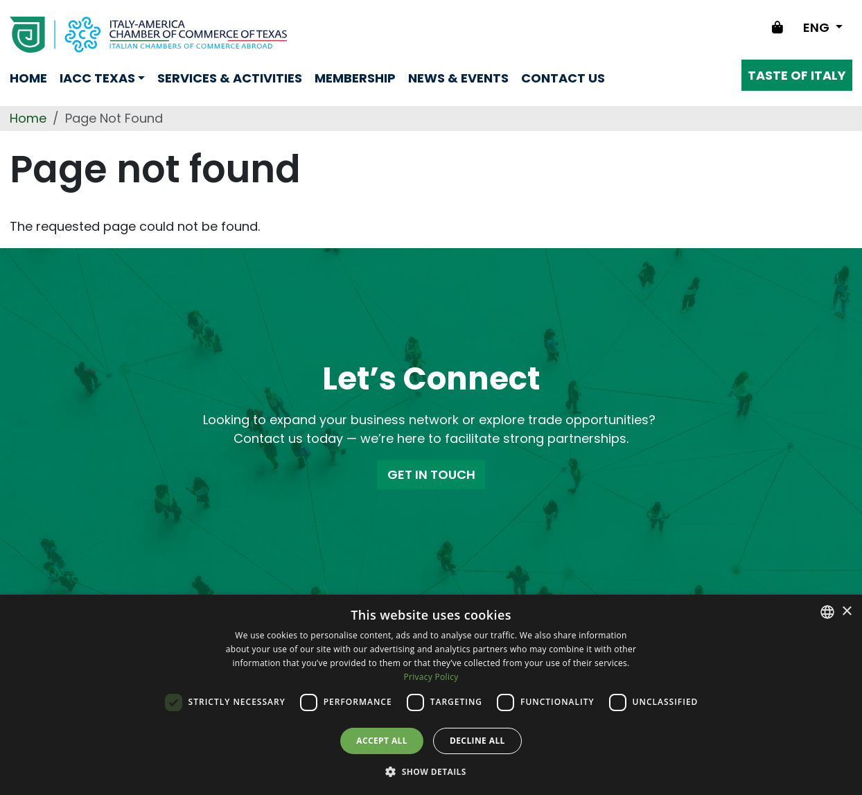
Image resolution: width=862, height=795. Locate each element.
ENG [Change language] (817, 27)
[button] (431, 771)
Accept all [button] (381, 740)
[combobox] (827, 612)
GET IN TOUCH (431, 474)
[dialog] (431, 695)
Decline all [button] (477, 740)
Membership (355, 78)
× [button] (846, 611)
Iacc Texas (97, 78)
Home (28, 78)
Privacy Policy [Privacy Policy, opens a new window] (430, 677)
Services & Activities (229, 78)
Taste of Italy (797, 75)
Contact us (563, 78)
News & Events (458, 78)
